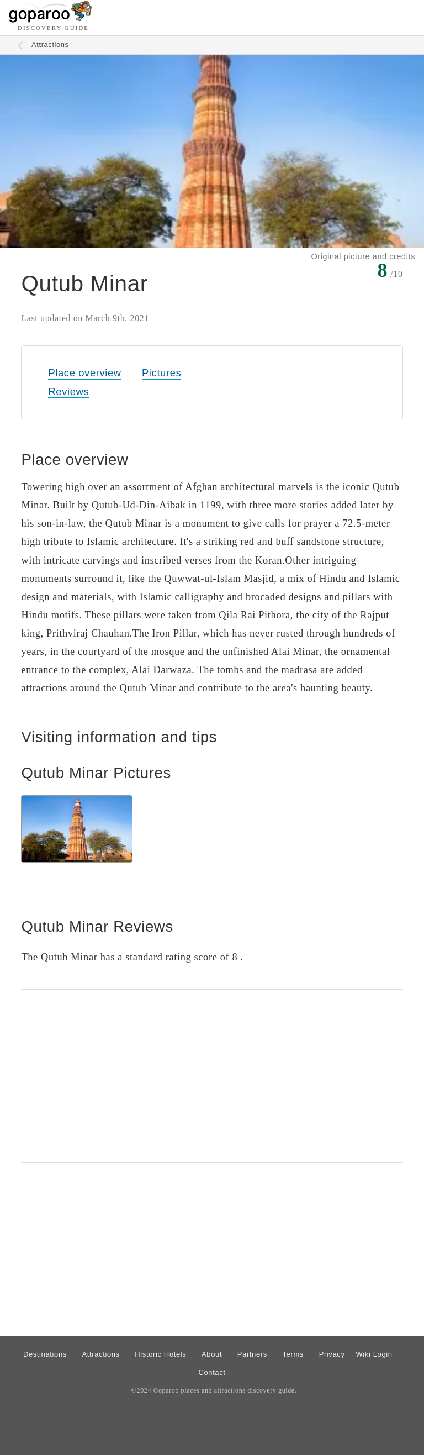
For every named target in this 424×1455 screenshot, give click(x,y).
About (212, 1354)
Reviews (68, 391)
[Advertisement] (211, 1076)
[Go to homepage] (50, 19)
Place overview (84, 373)
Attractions (50, 44)
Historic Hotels (160, 1354)
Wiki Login (374, 1354)
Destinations (45, 1354)
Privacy (332, 1354)
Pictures (161, 373)
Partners (252, 1354)
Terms (293, 1354)
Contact (211, 1372)
